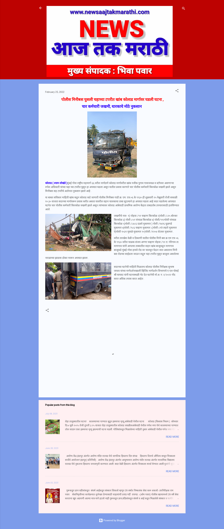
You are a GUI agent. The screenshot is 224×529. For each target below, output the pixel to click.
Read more (172, 436)
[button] (177, 91)
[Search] (184, 9)
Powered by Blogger (112, 520)
